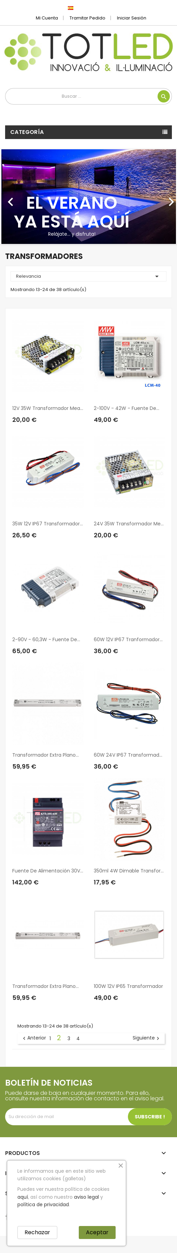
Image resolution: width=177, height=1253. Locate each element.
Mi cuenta (47, 18)
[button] (13, 196)
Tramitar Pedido (87, 18)
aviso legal (86, 1197)
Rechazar (37, 1232)
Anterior (33, 1038)
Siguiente (147, 1038)
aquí (22, 1197)
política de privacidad (43, 1204)
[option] (88, 196)
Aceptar (97, 1232)
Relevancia (88, 276)
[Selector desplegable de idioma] (85, 8)
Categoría (27, 132)
